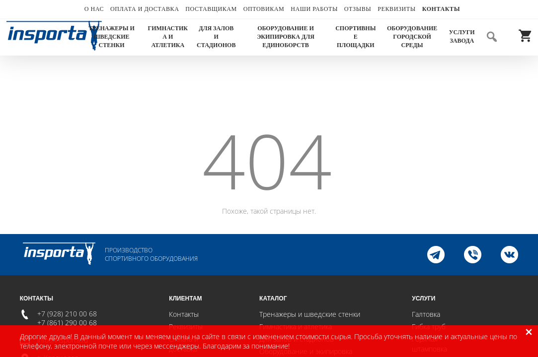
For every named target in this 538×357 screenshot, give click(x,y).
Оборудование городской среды (412, 37)
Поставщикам (211, 8)
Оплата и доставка (144, 8)
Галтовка (426, 314)
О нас (94, 8)
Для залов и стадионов (216, 37)
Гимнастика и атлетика (168, 37)
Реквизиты (397, 8)
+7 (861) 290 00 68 (67, 322)
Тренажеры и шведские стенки (111, 37)
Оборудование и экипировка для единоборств (285, 37)
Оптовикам (264, 8)
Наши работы (314, 8)
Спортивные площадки (355, 37)
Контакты (441, 8)
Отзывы (358, 8)
